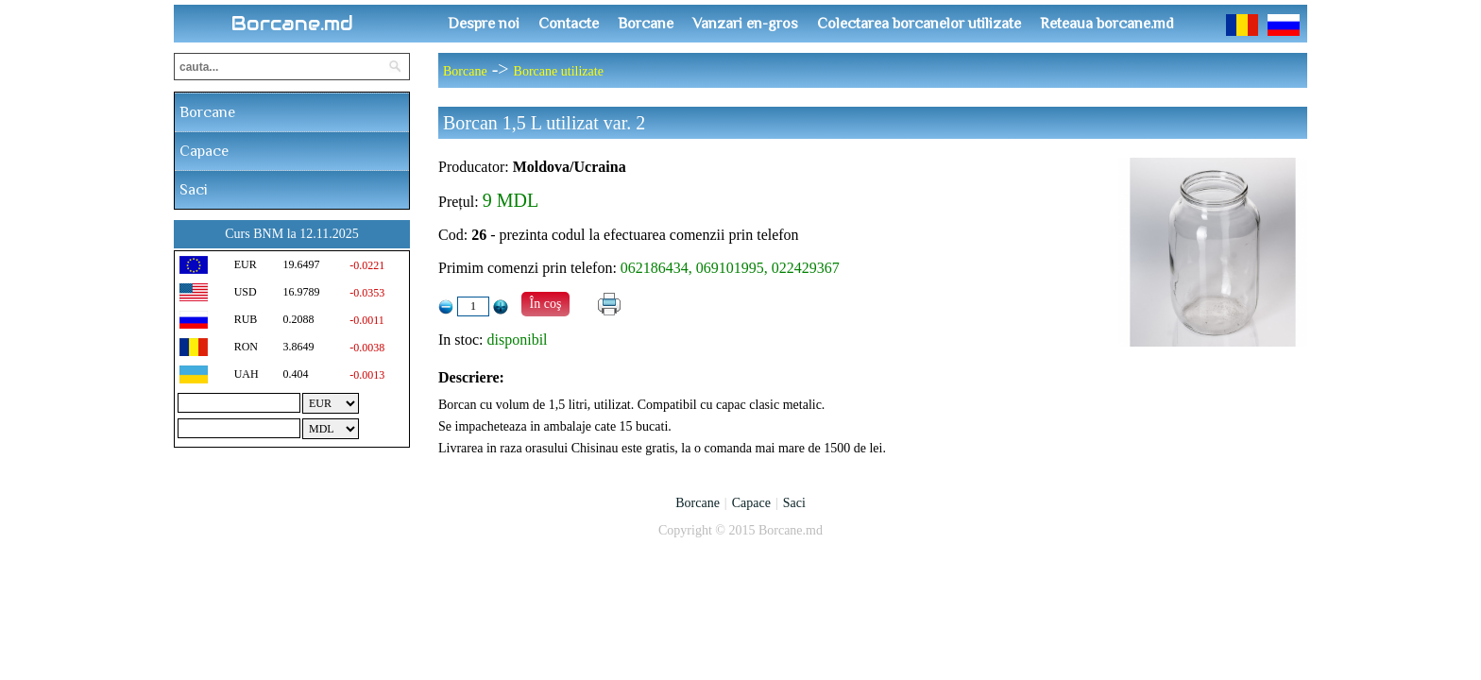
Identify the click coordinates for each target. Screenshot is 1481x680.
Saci (193, 189)
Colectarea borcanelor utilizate (919, 23)
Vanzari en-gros (745, 23)
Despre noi (483, 23)
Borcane (645, 23)
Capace (204, 151)
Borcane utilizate (559, 71)
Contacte (568, 23)
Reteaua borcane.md (1107, 23)
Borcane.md (292, 23)
